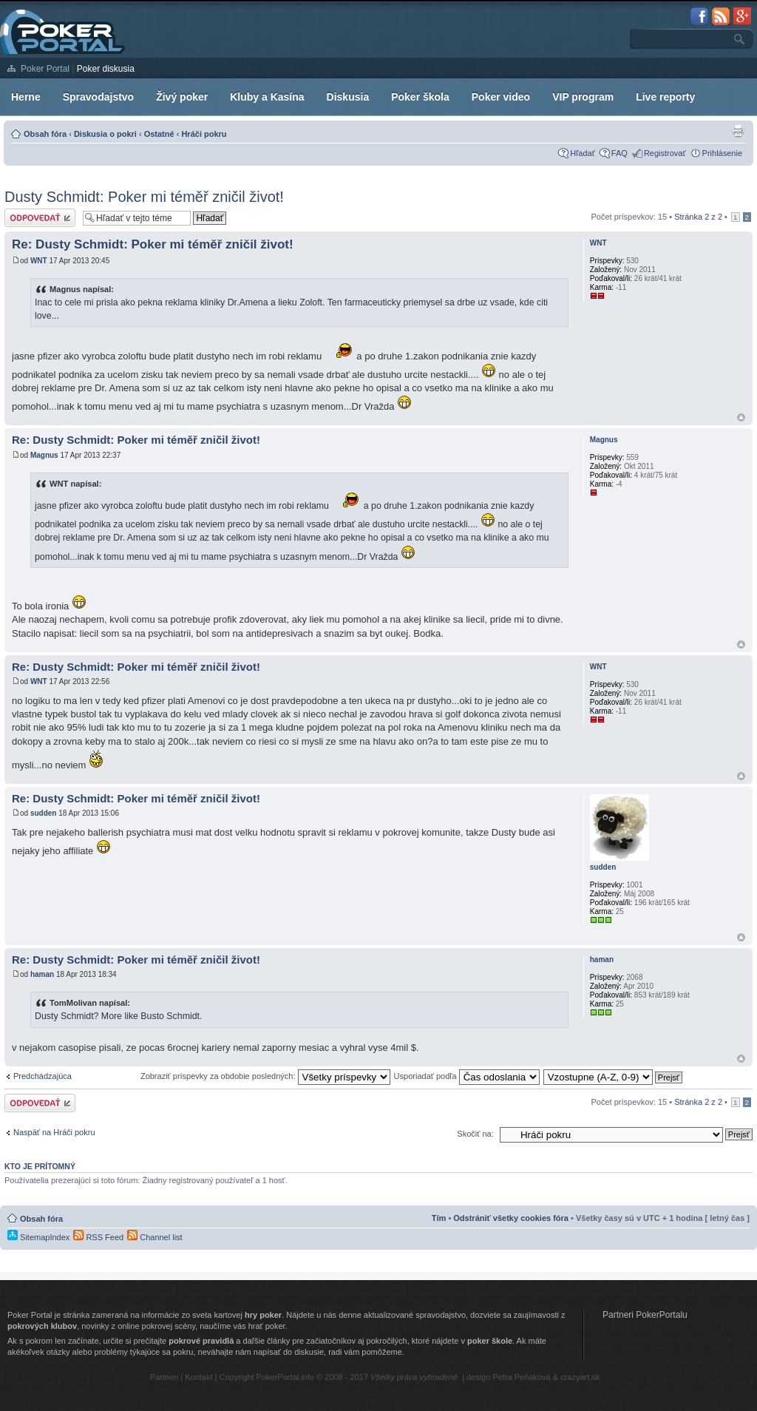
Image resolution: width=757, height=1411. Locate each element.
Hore (741, 417)
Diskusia (348, 97)
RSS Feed (98, 1237)
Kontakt (198, 1377)
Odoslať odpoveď (39, 218)
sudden (43, 813)
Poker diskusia (106, 69)
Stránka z (698, 216)
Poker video (501, 97)
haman (42, 974)
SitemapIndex (38, 1237)
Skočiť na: (475, 1133)
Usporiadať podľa (467, 1076)
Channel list (155, 1237)
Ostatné (159, 133)
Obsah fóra (45, 133)
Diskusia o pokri (105, 133)
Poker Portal (45, 69)
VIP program (583, 97)
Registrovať (665, 153)
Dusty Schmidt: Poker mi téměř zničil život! (144, 197)
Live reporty (665, 97)
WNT (38, 261)
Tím (439, 1218)
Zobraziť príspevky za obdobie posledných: (265, 1076)
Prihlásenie (722, 153)
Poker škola (420, 97)
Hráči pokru (203, 133)
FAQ (619, 153)
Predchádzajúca (42, 1076)
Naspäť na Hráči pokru (54, 1132)
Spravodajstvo (98, 97)
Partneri (164, 1377)
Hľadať (582, 153)
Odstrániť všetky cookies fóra (510, 1218)
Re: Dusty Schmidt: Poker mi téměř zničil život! (152, 244)
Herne (26, 97)
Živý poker (182, 97)
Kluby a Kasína (267, 97)
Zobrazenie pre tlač (738, 131)
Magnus (44, 455)
